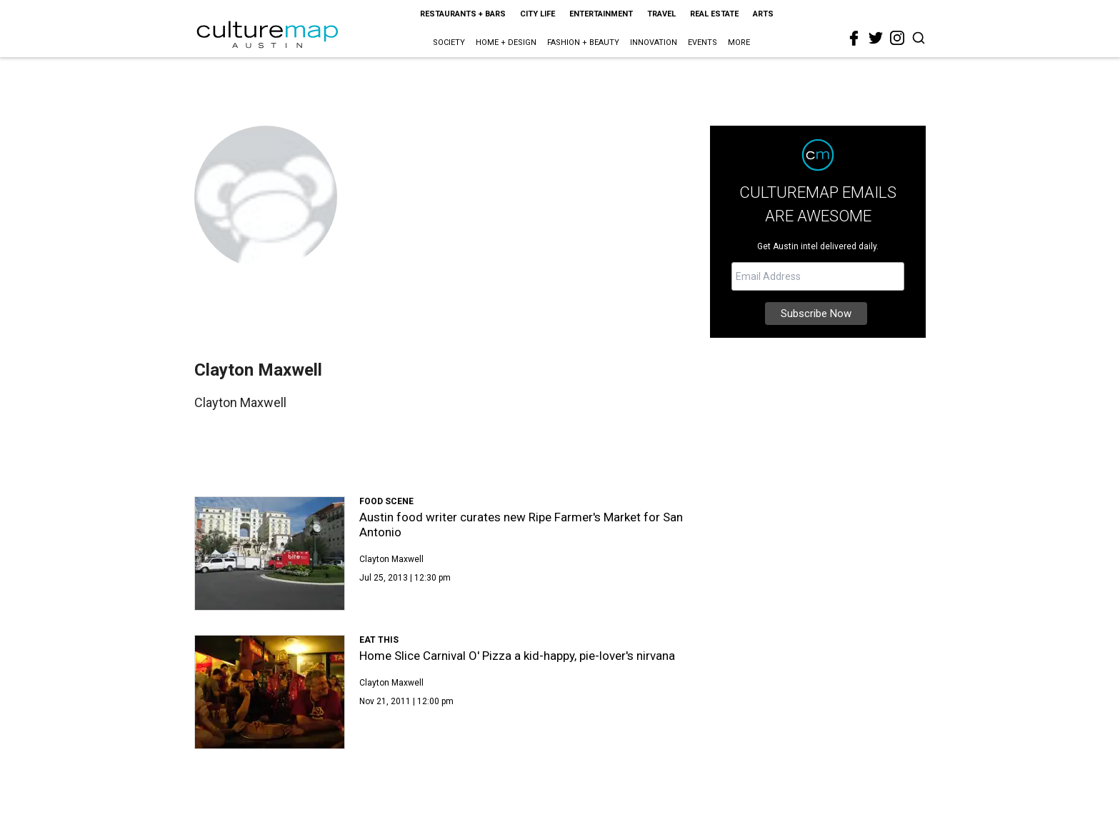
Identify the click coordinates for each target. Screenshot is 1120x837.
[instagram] (897, 37)
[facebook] (854, 38)
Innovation (653, 42)
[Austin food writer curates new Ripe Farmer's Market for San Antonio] (269, 553)
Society (449, 42)
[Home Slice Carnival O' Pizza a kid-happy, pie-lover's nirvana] (269, 692)
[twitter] (876, 37)
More (739, 42)
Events (702, 42)
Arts (763, 14)
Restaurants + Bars (463, 14)
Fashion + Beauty (583, 42)
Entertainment (601, 14)
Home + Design (506, 42)
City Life (537, 14)
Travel (661, 14)
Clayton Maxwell (391, 559)
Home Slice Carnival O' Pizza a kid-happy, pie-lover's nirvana (517, 655)
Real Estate (714, 14)
